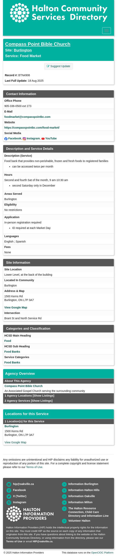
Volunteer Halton (79, 520)
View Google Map (15, 307)
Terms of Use (34, 467)
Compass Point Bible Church (37, 44)
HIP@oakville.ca (42, 541)
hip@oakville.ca (23, 484)
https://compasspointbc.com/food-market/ (31, 127)
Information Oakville (81, 496)
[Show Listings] (43, 395)
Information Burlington (83, 484)
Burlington (23, 50)
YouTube (51, 138)
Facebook (14, 138)
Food (7, 340)
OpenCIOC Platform (102, 552)
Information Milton (80, 502)
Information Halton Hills (84, 490)
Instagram (33, 138)
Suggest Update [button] (58, 66)
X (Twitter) (19, 496)
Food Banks (12, 351)
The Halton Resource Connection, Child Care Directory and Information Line (88, 512)
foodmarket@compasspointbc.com (27, 116)
